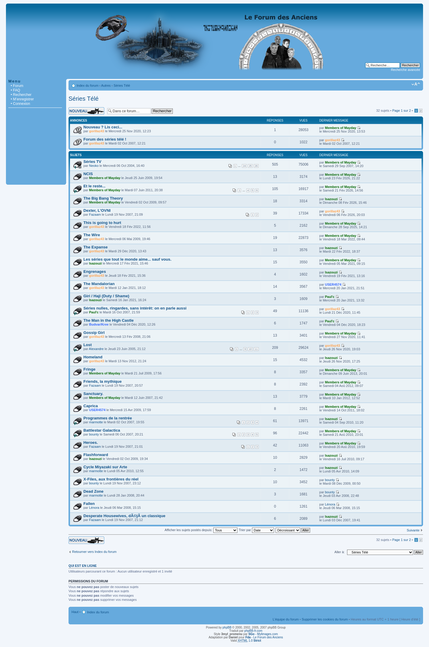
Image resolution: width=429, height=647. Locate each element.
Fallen (89, 503)
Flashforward (95, 454)
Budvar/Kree (98, 324)
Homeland (92, 357)
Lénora (94, 507)
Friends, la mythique (102, 381)
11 (256, 349)
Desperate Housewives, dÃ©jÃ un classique (124, 516)
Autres (106, 85)
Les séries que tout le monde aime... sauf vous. (127, 259)
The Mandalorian (99, 283)
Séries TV (92, 161)
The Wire (91, 235)
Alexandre (96, 349)
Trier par (256, 530)
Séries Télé (122, 85)
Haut (75, 612)
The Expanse (95, 247)
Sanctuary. (93, 393)
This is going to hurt (102, 222)
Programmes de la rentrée (107, 418)
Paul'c (330, 296)
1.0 (249, 640)
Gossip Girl (94, 332)
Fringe (89, 369)
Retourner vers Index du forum (94, 551)
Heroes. (90, 442)
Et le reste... (94, 186)
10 (250, 349)
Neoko (94, 165)
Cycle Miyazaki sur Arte (105, 467)
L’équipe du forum (286, 619)
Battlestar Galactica (101, 430)
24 (244, 165)
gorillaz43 (96, 131)
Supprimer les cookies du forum (325, 619)
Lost (87, 345)
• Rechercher (21, 95)
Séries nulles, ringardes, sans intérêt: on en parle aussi (134, 308)
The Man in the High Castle (108, 320)
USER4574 (333, 284)
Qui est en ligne (83, 565)
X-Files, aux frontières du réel (111, 479)
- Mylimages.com (263, 634)
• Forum (17, 86)
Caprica (90, 406)
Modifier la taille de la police (415, 84)
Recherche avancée (405, 69)
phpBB (227, 627)
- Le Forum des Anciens (264, 637)
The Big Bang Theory (103, 198)
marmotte (96, 422)
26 (256, 165)
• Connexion (20, 104)
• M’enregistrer (22, 99)
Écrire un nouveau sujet (86, 111)
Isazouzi (331, 199)
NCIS (88, 174)
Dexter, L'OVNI (97, 210)
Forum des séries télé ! (104, 139)
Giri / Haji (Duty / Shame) (106, 296)
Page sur (401, 110)
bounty (94, 434)
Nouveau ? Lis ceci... (102, 127)
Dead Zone (93, 491)
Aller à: (340, 552)
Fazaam (95, 214)
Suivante (413, 530)
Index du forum (87, 85)
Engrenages (94, 271)
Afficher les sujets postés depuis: (200, 530)
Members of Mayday (340, 128)
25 (250, 165)
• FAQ (15, 90)
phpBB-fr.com (253, 630)
